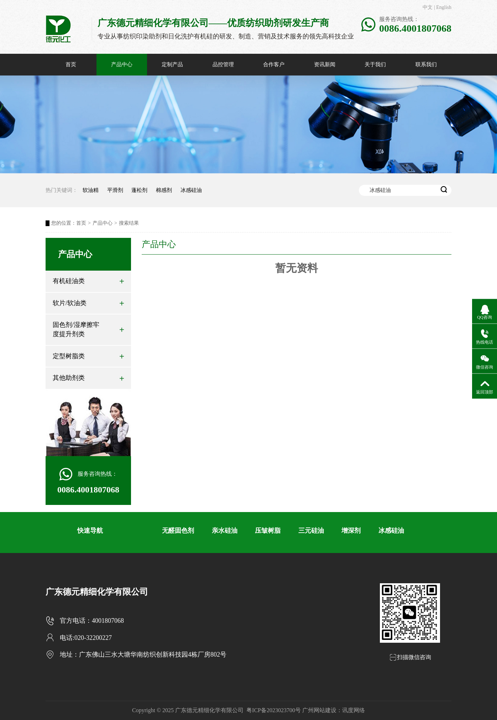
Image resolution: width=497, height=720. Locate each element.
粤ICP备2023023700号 (273, 710)
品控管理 (223, 64)
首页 (71, 64)
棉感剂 (164, 190)
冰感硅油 (191, 190)
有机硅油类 (88, 281)
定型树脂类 (88, 356)
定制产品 (172, 64)
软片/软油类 (88, 303)
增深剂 (351, 530)
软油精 (91, 190)
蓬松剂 (139, 190)
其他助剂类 (88, 377)
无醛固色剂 (178, 530)
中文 (428, 7)
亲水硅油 (224, 530)
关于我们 (375, 64)
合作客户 (273, 64)
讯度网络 (353, 710)
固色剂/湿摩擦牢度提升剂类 (88, 329)
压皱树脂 (268, 530)
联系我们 (426, 64)
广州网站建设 (319, 710)
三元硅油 (311, 530)
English (443, 7)
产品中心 (121, 64)
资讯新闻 (324, 64)
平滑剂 (115, 190)
